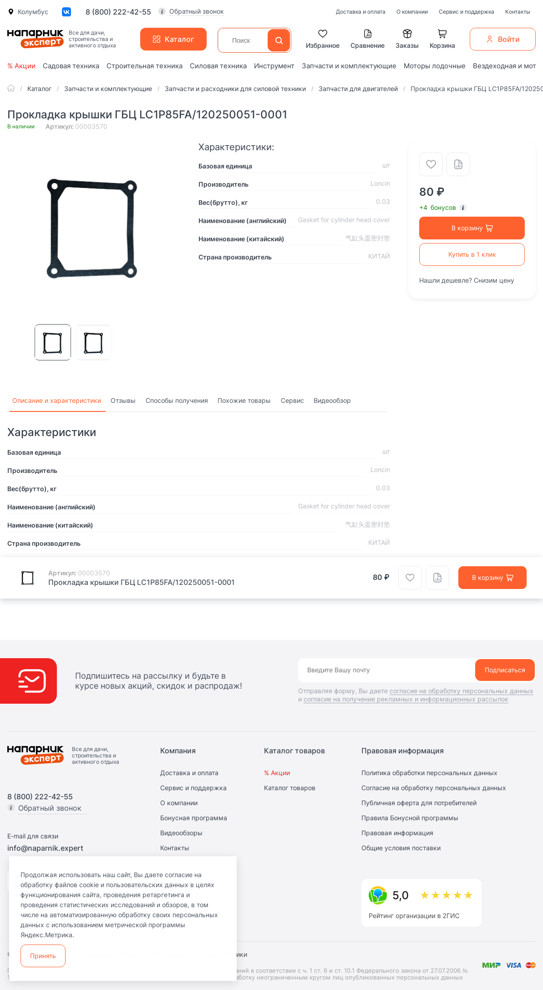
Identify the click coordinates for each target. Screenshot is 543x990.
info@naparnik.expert (45, 848)
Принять (43, 956)
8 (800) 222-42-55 (118, 12)
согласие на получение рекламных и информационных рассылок (406, 699)
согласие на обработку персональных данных (461, 691)
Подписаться (505, 670)
